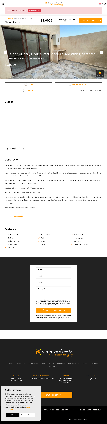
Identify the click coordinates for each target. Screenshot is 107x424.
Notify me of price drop (66, 20)
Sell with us (73, 364)
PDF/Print (16, 216)
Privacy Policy (65, 301)
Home (11, 364)
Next (102, 52)
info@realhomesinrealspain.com (41, 378)
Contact (94, 364)
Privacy (47, 410)
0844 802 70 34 (16, 381)
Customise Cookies (27, 415)
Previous (5, 52)
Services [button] (61, 364)
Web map (64, 410)
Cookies (55, 410)
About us (21, 364)
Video (28, 90)
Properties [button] (33, 364)
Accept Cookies (12, 415)
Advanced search (34, 10)
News (85, 364)
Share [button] (28, 84)
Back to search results (90, 90)
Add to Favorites (79, 85)
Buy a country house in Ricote (78, 419)
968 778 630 (16, 378)
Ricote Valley (48, 364)
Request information (90, 20)
